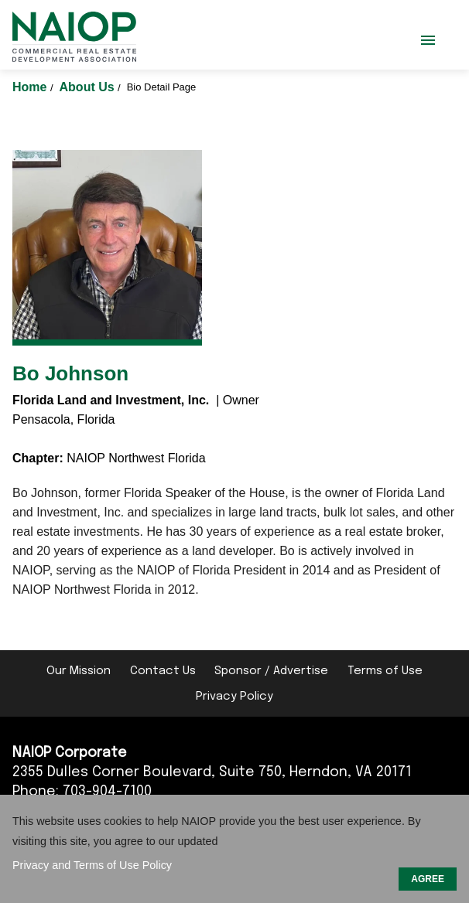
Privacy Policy (234, 696)
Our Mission (78, 671)
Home (31, 87)
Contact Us (163, 671)
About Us (89, 87)
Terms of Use (385, 671)
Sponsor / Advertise (271, 671)
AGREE (427, 879)
